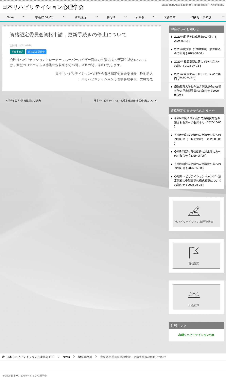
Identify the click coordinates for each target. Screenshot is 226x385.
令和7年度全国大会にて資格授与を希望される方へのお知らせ (197, 122)
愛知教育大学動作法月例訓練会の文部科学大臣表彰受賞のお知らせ (197, 90)
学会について (44, 17)
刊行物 (111, 17)
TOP (30, 356)
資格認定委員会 (36, 51)
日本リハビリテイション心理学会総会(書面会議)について (125, 100)
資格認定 (80, 17)
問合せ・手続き (201, 17)
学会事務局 (18, 51)
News (10, 17)
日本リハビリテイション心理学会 (47, 7)
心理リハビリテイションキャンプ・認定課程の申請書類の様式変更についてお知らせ (197, 180)
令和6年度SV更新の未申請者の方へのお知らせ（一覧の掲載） (197, 139)
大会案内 (170, 17)
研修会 (139, 17)
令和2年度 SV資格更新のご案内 (23, 100)
